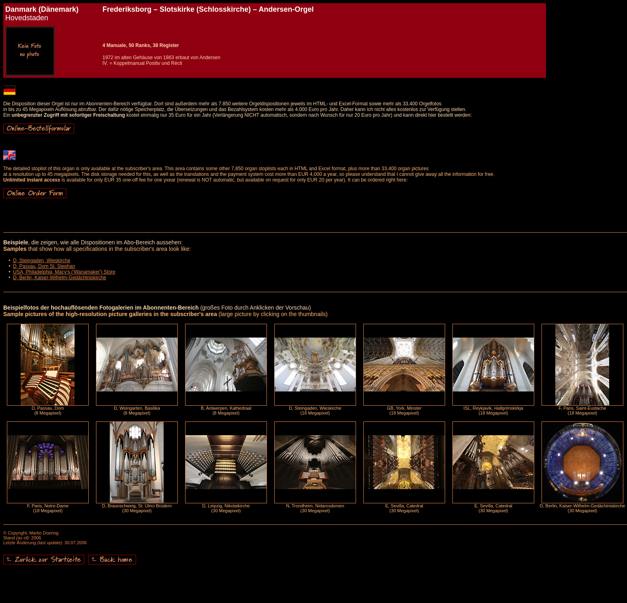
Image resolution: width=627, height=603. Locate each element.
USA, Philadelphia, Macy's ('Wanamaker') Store (64, 272)
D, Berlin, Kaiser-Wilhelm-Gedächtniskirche (59, 277)
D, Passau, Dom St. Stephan (44, 266)
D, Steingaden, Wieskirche (41, 260)
